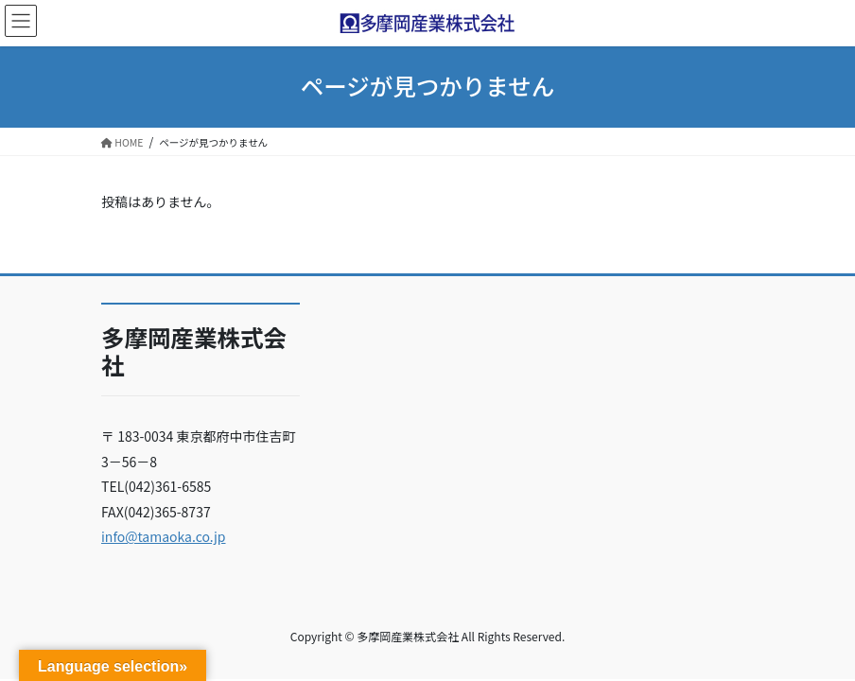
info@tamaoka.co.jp (163, 536)
